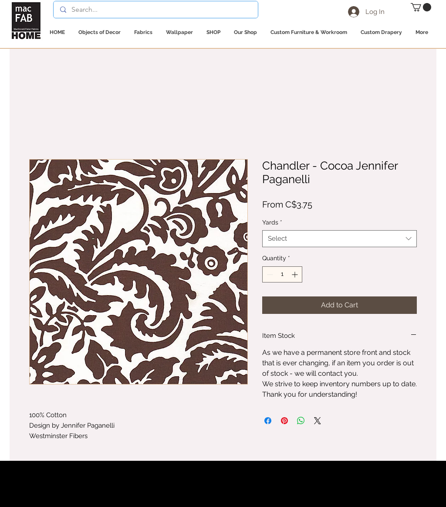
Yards (272, 222)
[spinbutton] (282, 274)
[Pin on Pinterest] (284, 420)
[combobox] (339, 238)
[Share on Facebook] (268, 420)
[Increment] (295, 274)
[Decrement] (269, 274)
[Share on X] (317, 420)
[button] (421, 7)
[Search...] (155, 9)
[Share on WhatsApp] (301, 420)
